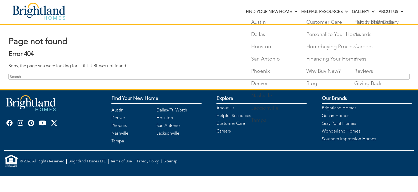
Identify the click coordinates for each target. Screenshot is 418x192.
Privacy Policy (148, 161)
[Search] (209, 76)
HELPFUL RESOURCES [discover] (324, 12)
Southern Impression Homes (349, 139)
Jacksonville (167, 133)
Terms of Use (121, 161)
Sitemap (171, 161)
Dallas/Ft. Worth (171, 110)
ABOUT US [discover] (391, 12)
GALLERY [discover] (363, 12)
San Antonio (168, 126)
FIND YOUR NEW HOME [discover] (271, 12)
